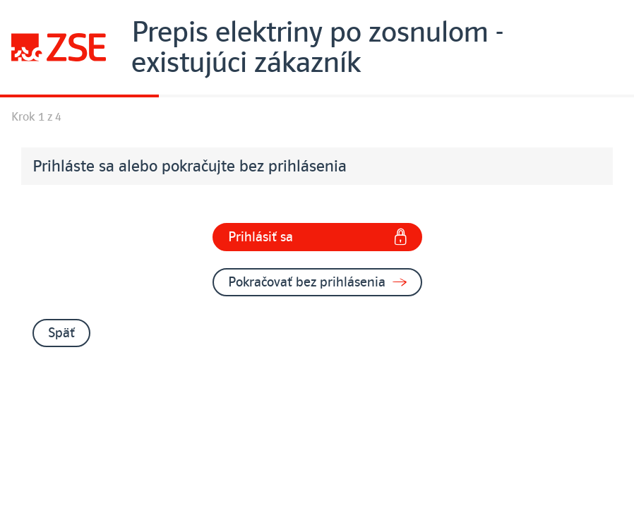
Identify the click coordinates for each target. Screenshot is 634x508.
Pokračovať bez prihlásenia (317, 282)
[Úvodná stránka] (317, 47)
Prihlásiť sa (317, 237)
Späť (61, 333)
